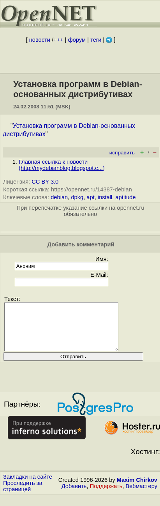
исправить (122, 153)
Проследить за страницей (22, 495)
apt (90, 197)
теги (95, 40)
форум (77, 40)
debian (59, 197)
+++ (58, 40)
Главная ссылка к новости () (62, 165)
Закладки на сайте (27, 486)
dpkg (77, 197)
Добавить (74, 495)
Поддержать (106, 495)
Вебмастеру (141, 495)
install (105, 197)
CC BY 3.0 (45, 182)
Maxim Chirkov (137, 489)
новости (39, 40)
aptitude (126, 197)
